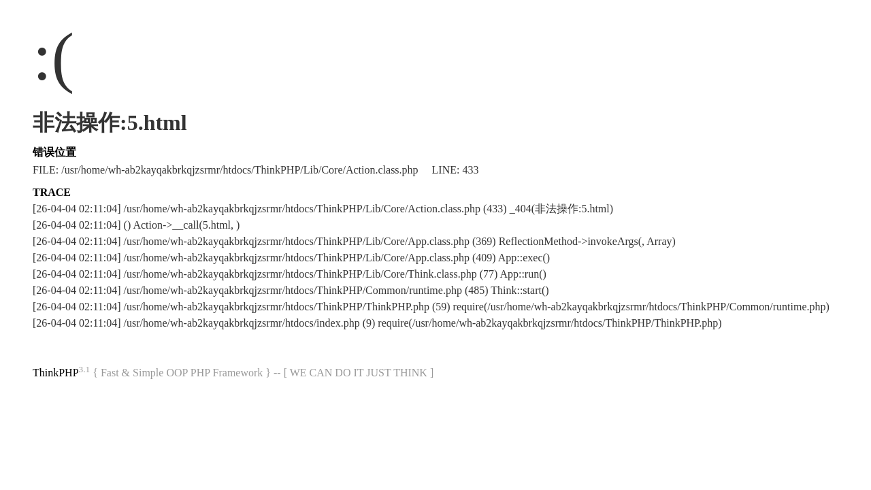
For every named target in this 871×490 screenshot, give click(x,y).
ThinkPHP (56, 372)
